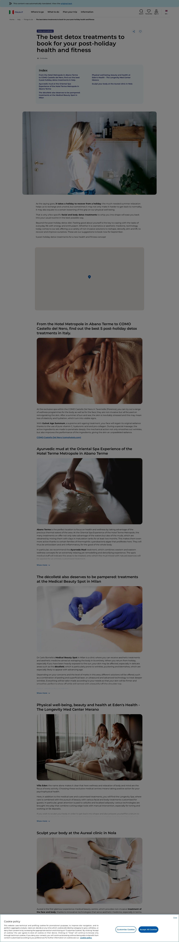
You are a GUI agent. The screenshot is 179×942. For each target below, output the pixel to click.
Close (175, 917)
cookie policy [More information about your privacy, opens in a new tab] (86, 938)
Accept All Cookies (148, 929)
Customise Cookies (126, 929)
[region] (89, 928)
